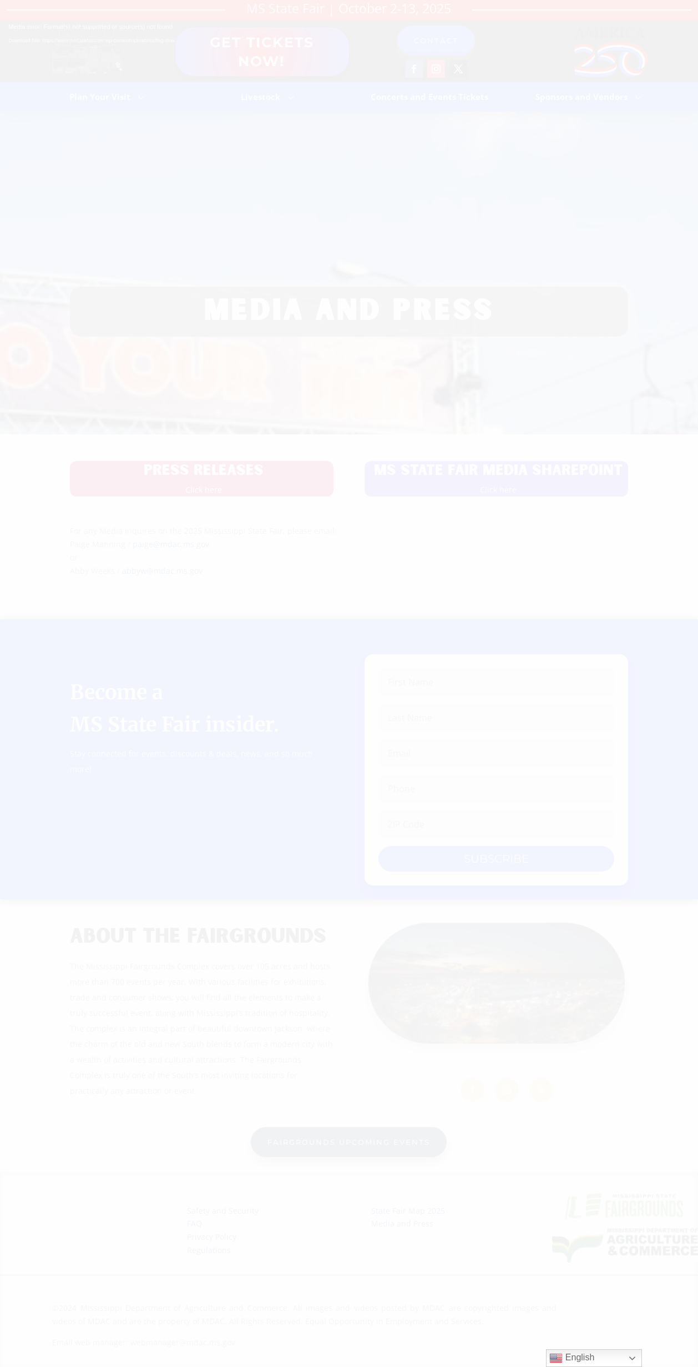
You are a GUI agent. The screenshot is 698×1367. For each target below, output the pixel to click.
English (571, 1358)
